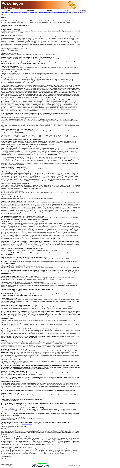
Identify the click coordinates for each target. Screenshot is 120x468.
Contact (11, 12)
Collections (40, 12)
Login (15, 12)
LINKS (66, 10)
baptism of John (15, 409)
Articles (35, 12)
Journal (82, 12)
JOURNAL (82, 10)
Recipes (65, 12)
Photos (61, 12)
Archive (76, 12)
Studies (24, 12)
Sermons (19, 12)
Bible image (29, 12)
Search (7, 12)
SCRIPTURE (30, 10)
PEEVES (49, 10)
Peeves (46, 12)
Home (2, 12)
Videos (57, 12)
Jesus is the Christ (27, 424)
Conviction (51, 12)
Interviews (71, 12)
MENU (8, 10)
